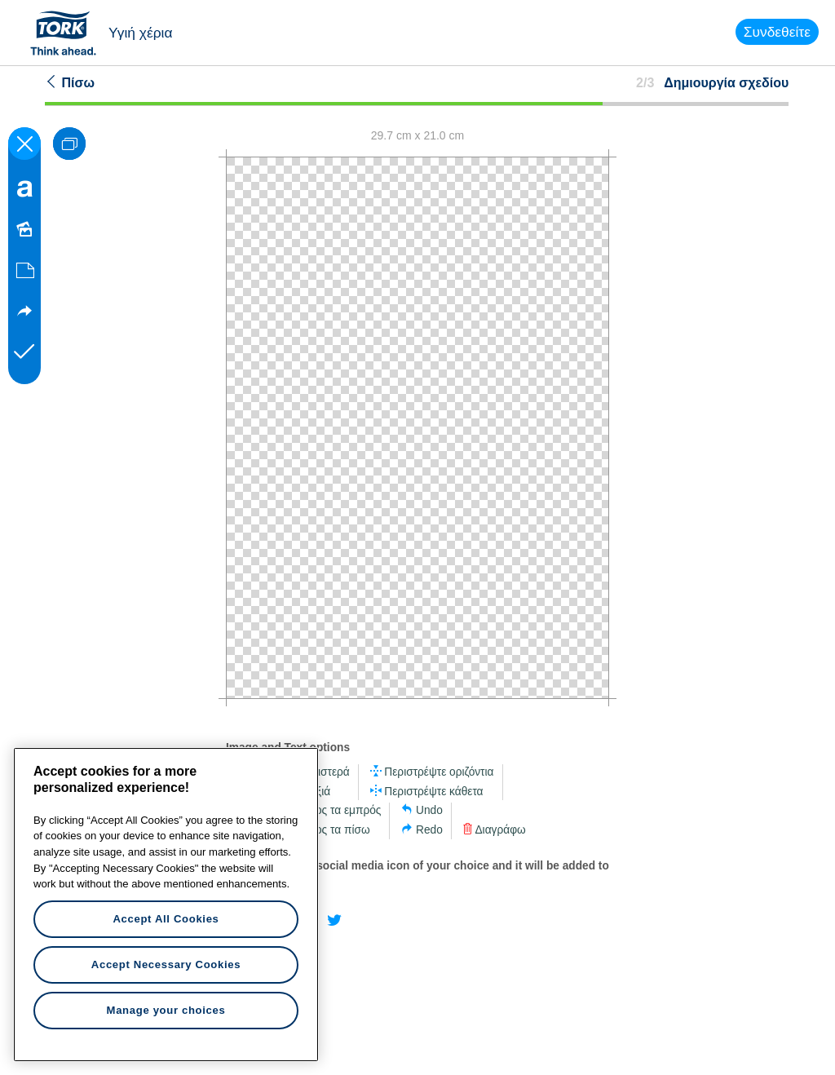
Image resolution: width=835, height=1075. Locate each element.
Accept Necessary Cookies (166, 964)
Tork (68, 32)
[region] (166, 904)
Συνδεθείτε (777, 32)
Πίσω (70, 82)
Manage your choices (166, 1010)
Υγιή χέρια (140, 32)
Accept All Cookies (166, 919)
